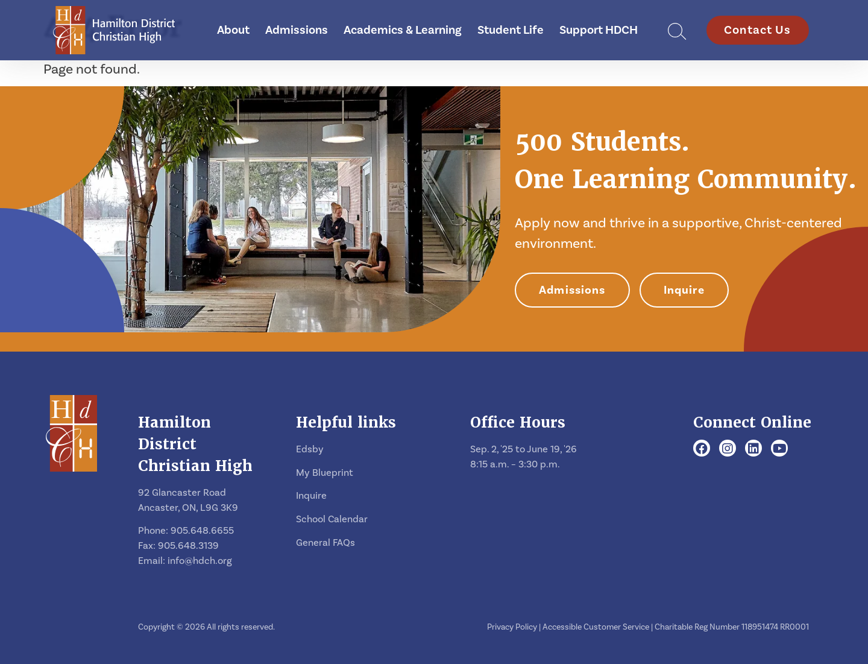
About (233, 30)
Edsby (310, 449)
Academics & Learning (403, 30)
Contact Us (757, 30)
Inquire (684, 290)
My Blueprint (324, 472)
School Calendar (332, 519)
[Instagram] (727, 449)
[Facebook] (702, 449)
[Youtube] (780, 449)
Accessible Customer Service (595, 627)
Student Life (510, 30)
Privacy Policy (512, 627)
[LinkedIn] (753, 449)
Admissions (296, 30)
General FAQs (325, 542)
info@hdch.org (200, 560)
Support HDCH (598, 30)
